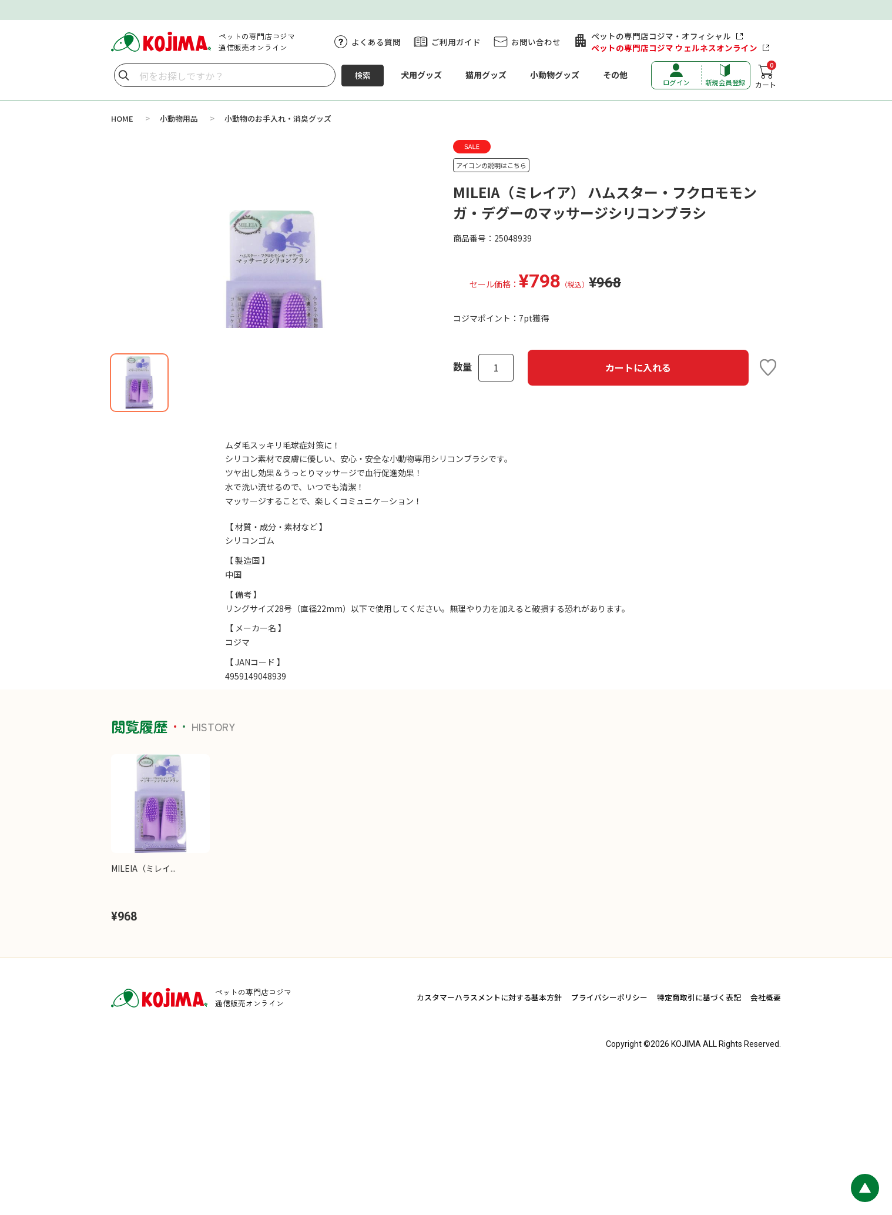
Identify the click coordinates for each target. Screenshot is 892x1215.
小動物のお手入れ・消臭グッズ (277, 118)
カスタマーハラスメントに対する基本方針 (489, 1137)
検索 (362, 75)
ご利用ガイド (456, 42)
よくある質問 (376, 42)
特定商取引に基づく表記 (699, 1137)
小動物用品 (179, 118)
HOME (122, 118)
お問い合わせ (536, 42)
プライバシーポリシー (609, 1137)
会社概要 (765, 1137)
